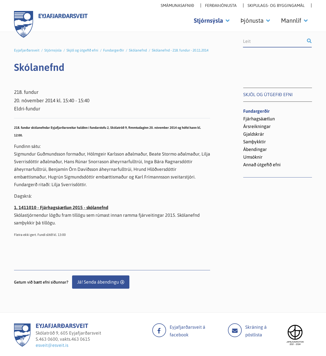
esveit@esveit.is (52, 345)
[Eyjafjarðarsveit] (22, 345)
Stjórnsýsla (53, 50)
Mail (235, 330)
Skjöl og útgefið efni (82, 50)
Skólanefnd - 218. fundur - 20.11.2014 (180, 50)
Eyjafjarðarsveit (26, 50)
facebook (159, 330)
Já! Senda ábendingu (98, 282)
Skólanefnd (138, 50)
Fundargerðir (113, 50)
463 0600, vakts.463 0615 (64, 339)
